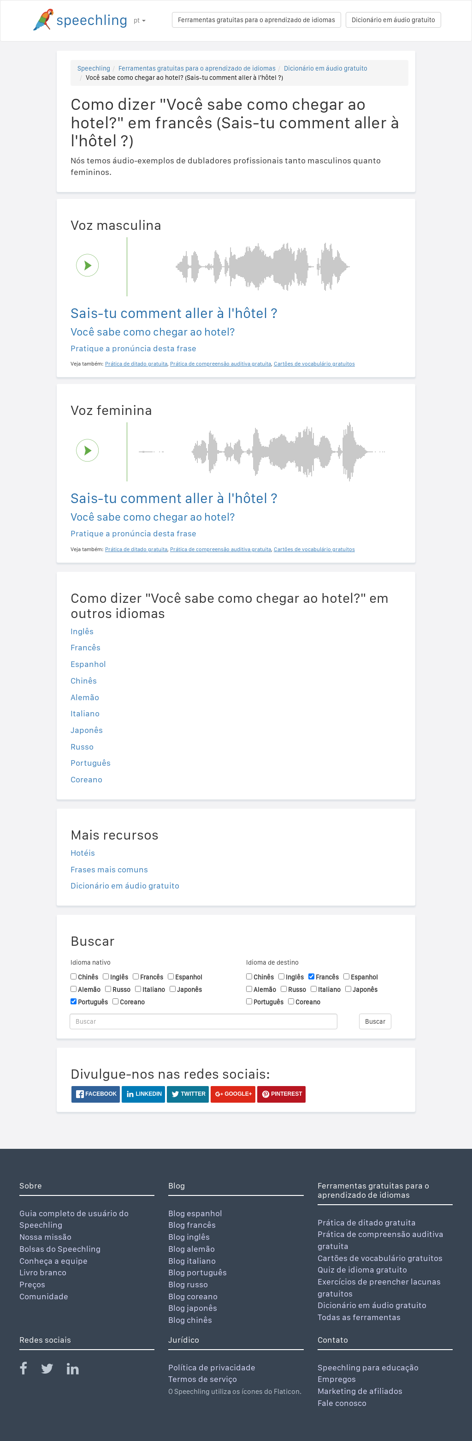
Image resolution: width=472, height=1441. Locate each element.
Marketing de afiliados (360, 1391)
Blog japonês (192, 1308)
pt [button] (140, 20)
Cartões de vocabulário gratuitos (380, 1258)
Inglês (82, 631)
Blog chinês (190, 1320)
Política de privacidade (211, 1367)
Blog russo (188, 1284)
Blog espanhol (195, 1213)
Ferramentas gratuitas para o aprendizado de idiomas (256, 20)
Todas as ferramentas (359, 1317)
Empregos (337, 1379)
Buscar (375, 1021)
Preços (32, 1284)
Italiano (85, 713)
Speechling (93, 68)
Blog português (197, 1272)
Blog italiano (192, 1261)
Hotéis (83, 853)
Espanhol (88, 664)
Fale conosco (342, 1403)
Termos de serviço (202, 1379)
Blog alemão (191, 1249)
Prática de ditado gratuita (367, 1222)
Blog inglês (189, 1237)
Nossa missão (45, 1237)
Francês (85, 647)
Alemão (85, 697)
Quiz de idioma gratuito (362, 1269)
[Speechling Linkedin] (78, 1370)
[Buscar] (203, 1021)
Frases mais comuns (109, 869)
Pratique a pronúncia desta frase (133, 348)
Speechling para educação (368, 1367)
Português (91, 763)
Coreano (86, 779)
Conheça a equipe (53, 1261)
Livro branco (42, 1272)
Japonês (87, 730)
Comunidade (43, 1296)
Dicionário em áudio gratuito (393, 20)
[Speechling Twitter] (53, 1370)
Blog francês (192, 1225)
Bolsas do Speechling (59, 1249)
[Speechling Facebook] (29, 1370)
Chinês (84, 680)
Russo (82, 746)
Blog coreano (193, 1296)
